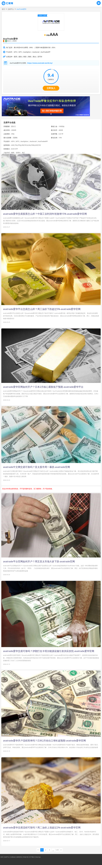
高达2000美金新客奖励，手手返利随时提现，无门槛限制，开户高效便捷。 (28, 489)
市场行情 (25, 857)
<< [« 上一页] (38, 850)
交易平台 (11, 9)
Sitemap (38, 857)
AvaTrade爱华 (21, 9)
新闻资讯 (19, 857)
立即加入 (51, 88)
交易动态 (13, 857)
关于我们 (31, 857)
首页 (3, 9)
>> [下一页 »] (61, 850)
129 (57, 850)
